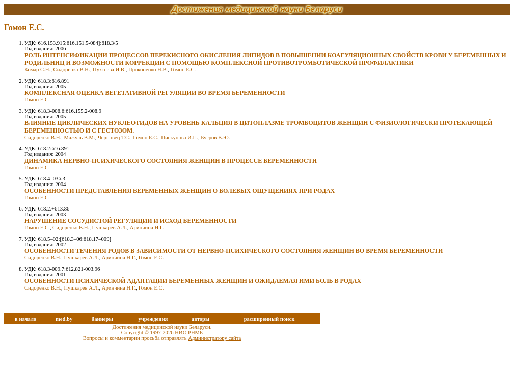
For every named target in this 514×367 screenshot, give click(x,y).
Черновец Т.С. (114, 137)
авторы (201, 319)
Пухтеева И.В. (109, 69)
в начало (25, 319)
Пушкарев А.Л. (109, 227)
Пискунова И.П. (179, 137)
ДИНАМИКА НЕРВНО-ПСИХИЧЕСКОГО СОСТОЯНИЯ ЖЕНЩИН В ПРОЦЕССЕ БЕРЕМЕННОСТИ (170, 160)
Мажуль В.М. (79, 137)
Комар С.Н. (37, 69)
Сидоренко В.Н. (71, 69)
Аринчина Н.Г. (147, 227)
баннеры (102, 319)
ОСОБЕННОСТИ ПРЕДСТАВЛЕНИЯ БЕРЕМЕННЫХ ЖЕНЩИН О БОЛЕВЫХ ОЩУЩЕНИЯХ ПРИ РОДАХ (179, 190)
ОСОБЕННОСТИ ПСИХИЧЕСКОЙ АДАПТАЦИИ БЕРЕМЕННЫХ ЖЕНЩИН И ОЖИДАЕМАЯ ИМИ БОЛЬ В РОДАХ (192, 280)
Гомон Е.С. (183, 69)
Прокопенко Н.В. (148, 69)
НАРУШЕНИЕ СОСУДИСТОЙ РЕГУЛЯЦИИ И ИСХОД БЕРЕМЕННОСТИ (130, 220)
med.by (64, 319)
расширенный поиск (269, 319)
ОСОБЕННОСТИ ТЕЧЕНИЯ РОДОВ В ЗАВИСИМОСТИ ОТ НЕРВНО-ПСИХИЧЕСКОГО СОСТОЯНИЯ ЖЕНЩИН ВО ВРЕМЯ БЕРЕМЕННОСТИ (233, 250)
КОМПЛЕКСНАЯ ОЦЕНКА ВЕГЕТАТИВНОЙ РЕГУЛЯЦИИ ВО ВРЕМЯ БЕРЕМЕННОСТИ (154, 92)
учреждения (153, 319)
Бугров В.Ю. (215, 137)
